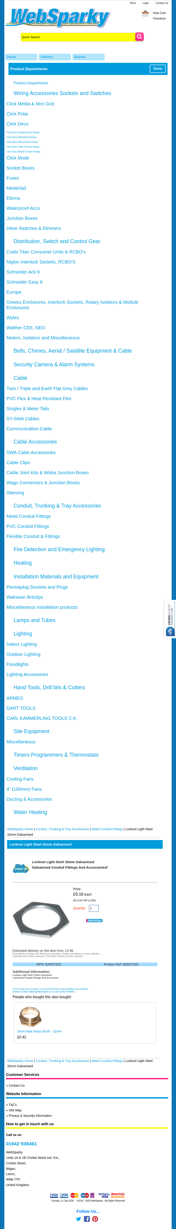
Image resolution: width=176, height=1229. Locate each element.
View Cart (159, 13)
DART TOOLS (20, 708)
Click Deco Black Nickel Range (22, 142)
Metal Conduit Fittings (28, 516)
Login (146, 3)
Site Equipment (31, 731)
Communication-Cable (29, 428)
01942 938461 (21, 1143)
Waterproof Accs (23, 208)
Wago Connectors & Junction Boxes (43, 482)
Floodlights (17, 664)
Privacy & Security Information (30, 1115)
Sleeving (15, 492)
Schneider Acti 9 (23, 271)
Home (11, 57)
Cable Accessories (35, 442)
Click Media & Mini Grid (30, 103)
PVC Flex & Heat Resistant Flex (38, 398)
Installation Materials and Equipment (56, 577)
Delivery (47, 57)
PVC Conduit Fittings (27, 526)
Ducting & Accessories (29, 799)
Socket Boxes (20, 167)
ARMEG (14, 698)
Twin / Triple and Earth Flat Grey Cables (47, 388)
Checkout (159, 18)
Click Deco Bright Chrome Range (23, 151)
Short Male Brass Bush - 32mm (39, 1031)
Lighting (23, 634)
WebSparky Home (20, 829)
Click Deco (17, 123)
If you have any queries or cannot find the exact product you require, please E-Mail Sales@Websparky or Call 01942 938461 (51, 990)
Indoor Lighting (21, 644)
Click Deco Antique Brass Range (23, 132)
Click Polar (17, 113)
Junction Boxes (22, 218)
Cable (20, 378)
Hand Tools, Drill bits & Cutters (49, 687)
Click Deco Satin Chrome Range (22, 147)
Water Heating (30, 812)
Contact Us (162, 3)
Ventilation (26, 768)
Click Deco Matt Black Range (21, 137)
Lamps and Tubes (34, 620)
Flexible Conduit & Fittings (33, 536)
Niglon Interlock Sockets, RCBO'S (40, 261)
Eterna (13, 198)
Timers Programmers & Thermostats (56, 755)
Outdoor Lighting (23, 654)
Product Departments (31, 83)
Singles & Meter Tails (27, 408)
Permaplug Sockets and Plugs (37, 587)
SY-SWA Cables (22, 418)
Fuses (12, 178)
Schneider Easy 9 (24, 282)
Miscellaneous (21, 741)
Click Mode (17, 157)
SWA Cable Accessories (30, 452)
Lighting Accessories (27, 674)
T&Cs (132, 3)
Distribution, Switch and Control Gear (57, 241)
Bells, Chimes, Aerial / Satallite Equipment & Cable (73, 351)
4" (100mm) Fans (24, 789)
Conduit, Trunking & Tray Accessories (57, 506)
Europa (13, 292)
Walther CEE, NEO (25, 327)
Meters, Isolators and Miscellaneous (43, 337)
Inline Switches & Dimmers (33, 228)
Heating (23, 563)
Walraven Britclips (24, 597)
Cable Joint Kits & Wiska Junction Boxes (47, 472)
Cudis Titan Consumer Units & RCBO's (45, 251)
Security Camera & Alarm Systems (54, 364)
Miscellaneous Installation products (41, 607)
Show (157, 68)
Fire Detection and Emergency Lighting (59, 549)
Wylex (12, 317)
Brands (79, 57)
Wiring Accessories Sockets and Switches (62, 93)
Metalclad (16, 188)
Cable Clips (18, 462)
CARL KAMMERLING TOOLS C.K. (41, 718)
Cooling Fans (19, 779)
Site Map (15, 1110)
